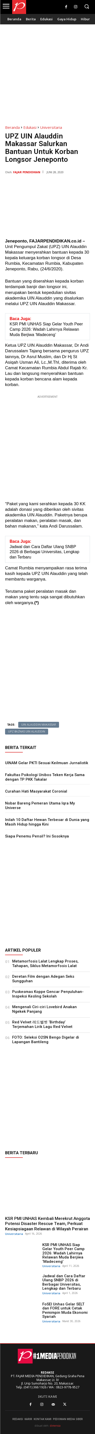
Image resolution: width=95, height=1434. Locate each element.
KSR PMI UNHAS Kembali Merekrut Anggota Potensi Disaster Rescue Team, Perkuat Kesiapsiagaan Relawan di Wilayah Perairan (47, 1223)
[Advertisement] (47, 71)
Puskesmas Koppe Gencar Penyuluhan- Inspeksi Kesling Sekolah (48, 994)
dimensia (55, 1425)
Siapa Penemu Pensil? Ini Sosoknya (37, 836)
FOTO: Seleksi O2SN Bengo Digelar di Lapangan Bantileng (45, 1039)
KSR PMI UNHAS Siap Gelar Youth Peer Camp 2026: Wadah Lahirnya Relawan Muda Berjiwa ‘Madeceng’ (63, 1253)
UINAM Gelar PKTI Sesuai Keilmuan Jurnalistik (46, 763)
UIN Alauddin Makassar (38, 724)
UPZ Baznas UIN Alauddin (26, 731)
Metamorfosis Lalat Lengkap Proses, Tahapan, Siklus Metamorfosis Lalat (45, 963)
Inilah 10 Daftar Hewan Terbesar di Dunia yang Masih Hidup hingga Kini (47, 822)
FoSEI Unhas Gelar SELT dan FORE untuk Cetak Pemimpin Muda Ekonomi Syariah (65, 1310)
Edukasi (29, 127)
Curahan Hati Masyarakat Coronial (36, 791)
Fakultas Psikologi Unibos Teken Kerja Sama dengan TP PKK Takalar (45, 777)
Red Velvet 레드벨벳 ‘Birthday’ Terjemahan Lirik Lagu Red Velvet (42, 1024)
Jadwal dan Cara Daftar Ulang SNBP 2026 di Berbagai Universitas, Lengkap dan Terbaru (63, 1282)
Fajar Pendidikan (26, 172)
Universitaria (51, 127)
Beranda (12, 127)
